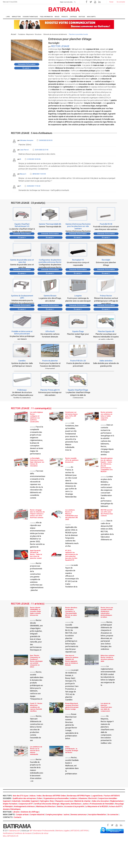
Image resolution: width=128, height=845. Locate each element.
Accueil (13, 34)
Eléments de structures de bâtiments (55, 34)
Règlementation (116, 801)
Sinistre (60, 806)
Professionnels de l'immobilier (102, 804)
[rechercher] (74, 1)
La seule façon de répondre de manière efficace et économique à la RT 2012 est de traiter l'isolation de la (72, 576)
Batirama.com (14, 831)
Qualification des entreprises (24, 798)
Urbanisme (82, 798)
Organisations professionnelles (56, 798)
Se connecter (112, 814)
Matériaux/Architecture (46, 806)
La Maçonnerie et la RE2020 (96, 806)
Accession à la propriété (74, 806)
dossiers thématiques (11, 809)
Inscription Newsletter (97, 814)
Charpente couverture (64, 801)
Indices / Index (35, 796)
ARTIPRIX (84, 831)
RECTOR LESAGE (60, 46)
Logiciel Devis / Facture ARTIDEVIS (106, 796)
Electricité (92, 798)
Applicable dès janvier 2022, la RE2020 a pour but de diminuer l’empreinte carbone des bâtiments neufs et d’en (71, 535)
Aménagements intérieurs (24, 806)
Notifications (8, 833)
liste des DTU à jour (20, 796)
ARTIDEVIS (75, 831)
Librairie (16, 812)
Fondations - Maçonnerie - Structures (30, 34)
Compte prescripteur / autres (57, 814)
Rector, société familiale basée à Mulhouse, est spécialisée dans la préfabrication (72, 765)
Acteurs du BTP (115, 806)
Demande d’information (26, 64)
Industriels (16, 801)
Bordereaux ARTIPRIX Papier (78, 796)
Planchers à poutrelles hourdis (78, 34)
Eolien (39, 798)
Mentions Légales (63, 831)
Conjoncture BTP (26, 804)
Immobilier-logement (30, 801)
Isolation (73, 798)
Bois (52, 801)
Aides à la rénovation (100, 801)
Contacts (17, 817)
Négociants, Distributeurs (71, 804)
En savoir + (27, 68)
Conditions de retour (40, 833)
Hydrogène (44, 801)
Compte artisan (22, 814)
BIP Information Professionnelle (42, 831)
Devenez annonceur (79, 814)
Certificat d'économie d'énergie (46, 804)
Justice (85, 804)
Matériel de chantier (82, 801)
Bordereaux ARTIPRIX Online (54, 796)
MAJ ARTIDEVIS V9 (10, 836)
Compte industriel (37, 814)
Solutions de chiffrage (30, 812)
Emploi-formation (10, 804)
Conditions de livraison (23, 833)
